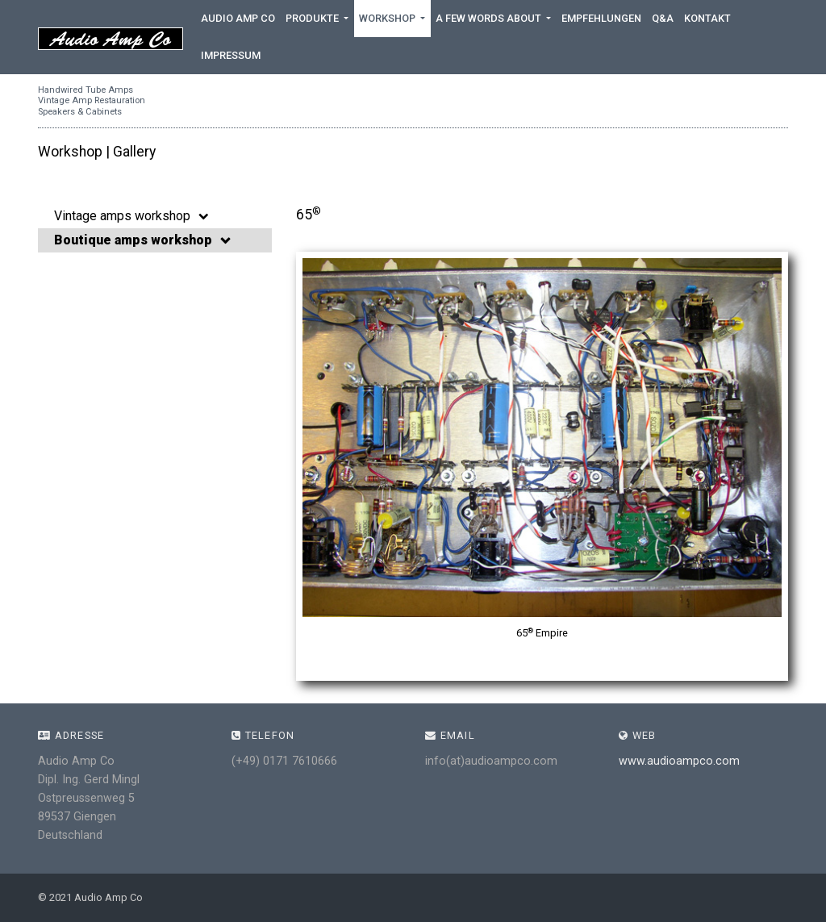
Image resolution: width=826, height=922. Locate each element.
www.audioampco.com (679, 761)
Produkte (313, 18)
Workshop (388, 18)
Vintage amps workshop (122, 215)
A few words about (490, 18)
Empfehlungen (601, 18)
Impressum (231, 55)
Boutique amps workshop (133, 240)
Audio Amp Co (238, 18)
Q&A (663, 18)
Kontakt (707, 18)
